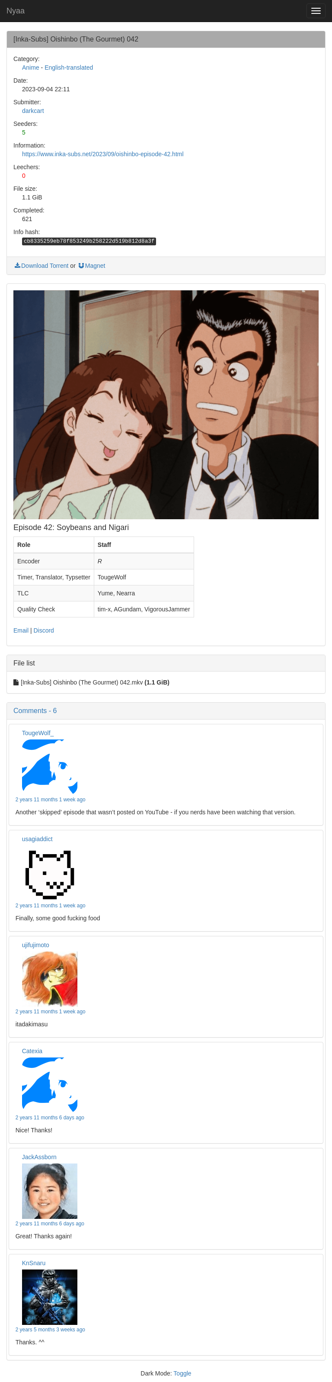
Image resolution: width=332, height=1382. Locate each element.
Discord (43, 630)
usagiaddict (37, 839)
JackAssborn (39, 1157)
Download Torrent (40, 265)
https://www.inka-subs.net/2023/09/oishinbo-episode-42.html (103, 154)
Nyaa (15, 10)
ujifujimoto (35, 945)
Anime (30, 67)
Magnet (91, 265)
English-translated (69, 67)
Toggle (182, 1373)
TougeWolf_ (38, 733)
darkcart (33, 110)
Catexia (32, 1051)
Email (21, 630)
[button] (166, 711)
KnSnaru (33, 1263)
